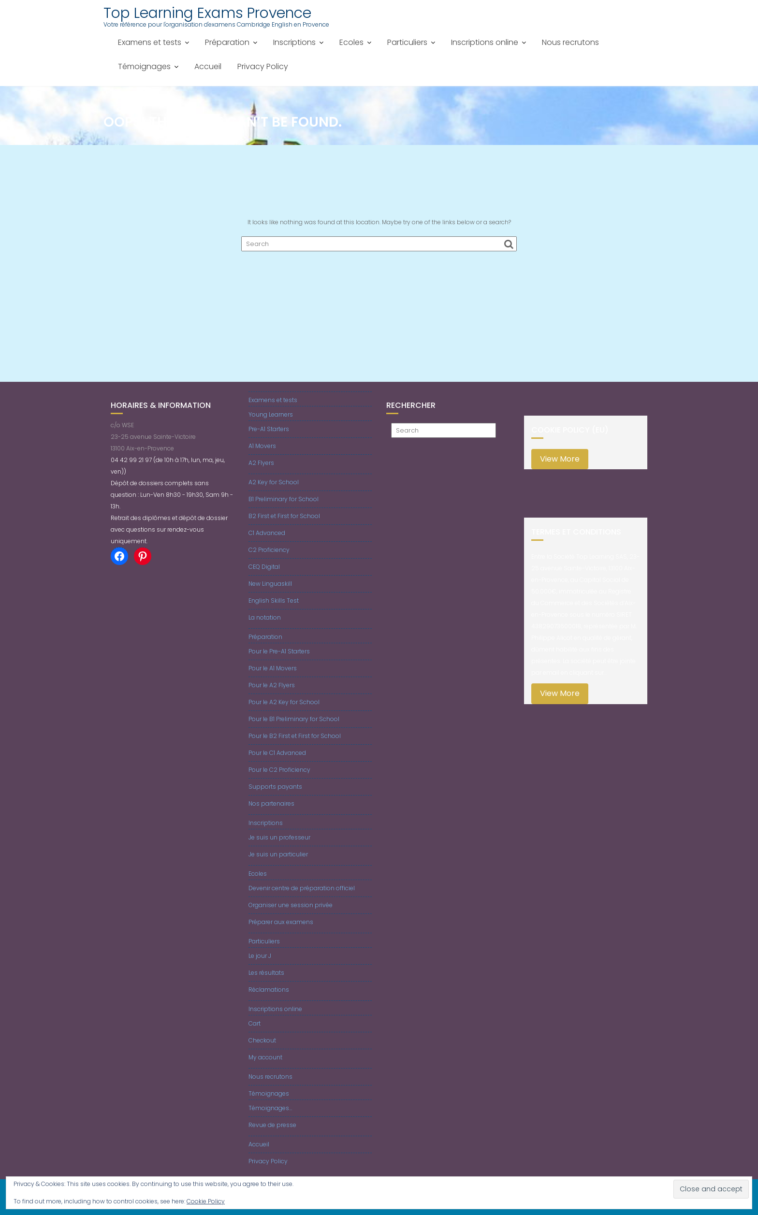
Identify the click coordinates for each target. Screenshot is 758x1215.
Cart (254, 1023)
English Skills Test (273, 600)
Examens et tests (149, 42)
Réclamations (268, 989)
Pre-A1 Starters (268, 429)
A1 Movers (262, 446)
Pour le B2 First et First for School (294, 736)
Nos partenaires (271, 803)
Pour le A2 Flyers (271, 685)
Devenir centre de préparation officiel (301, 888)
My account (265, 1057)
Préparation (227, 42)
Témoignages (144, 66)
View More (560, 458)
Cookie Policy (206, 1201)
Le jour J (259, 956)
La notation (264, 617)
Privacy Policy (262, 66)
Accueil (207, 66)
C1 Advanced (266, 533)
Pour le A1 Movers (272, 668)
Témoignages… (270, 1108)
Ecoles (351, 42)
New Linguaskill (270, 583)
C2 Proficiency (269, 550)
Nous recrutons (570, 42)
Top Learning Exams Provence (207, 13)
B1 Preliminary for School (283, 499)
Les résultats (266, 973)
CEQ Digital (264, 567)
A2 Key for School (273, 482)
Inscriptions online (484, 42)
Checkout (262, 1040)
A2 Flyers (261, 463)
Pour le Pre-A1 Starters (279, 651)
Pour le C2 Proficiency (279, 770)
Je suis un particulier (278, 854)
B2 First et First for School (284, 516)
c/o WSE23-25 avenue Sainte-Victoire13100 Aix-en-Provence (153, 436)
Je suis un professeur (279, 837)
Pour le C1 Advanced (277, 753)
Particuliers (407, 42)
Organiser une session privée (290, 905)
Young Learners (270, 414)
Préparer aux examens (280, 922)
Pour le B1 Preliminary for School (293, 719)
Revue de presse (272, 1125)
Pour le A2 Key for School (284, 702)
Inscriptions (294, 42)
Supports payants (275, 786)
